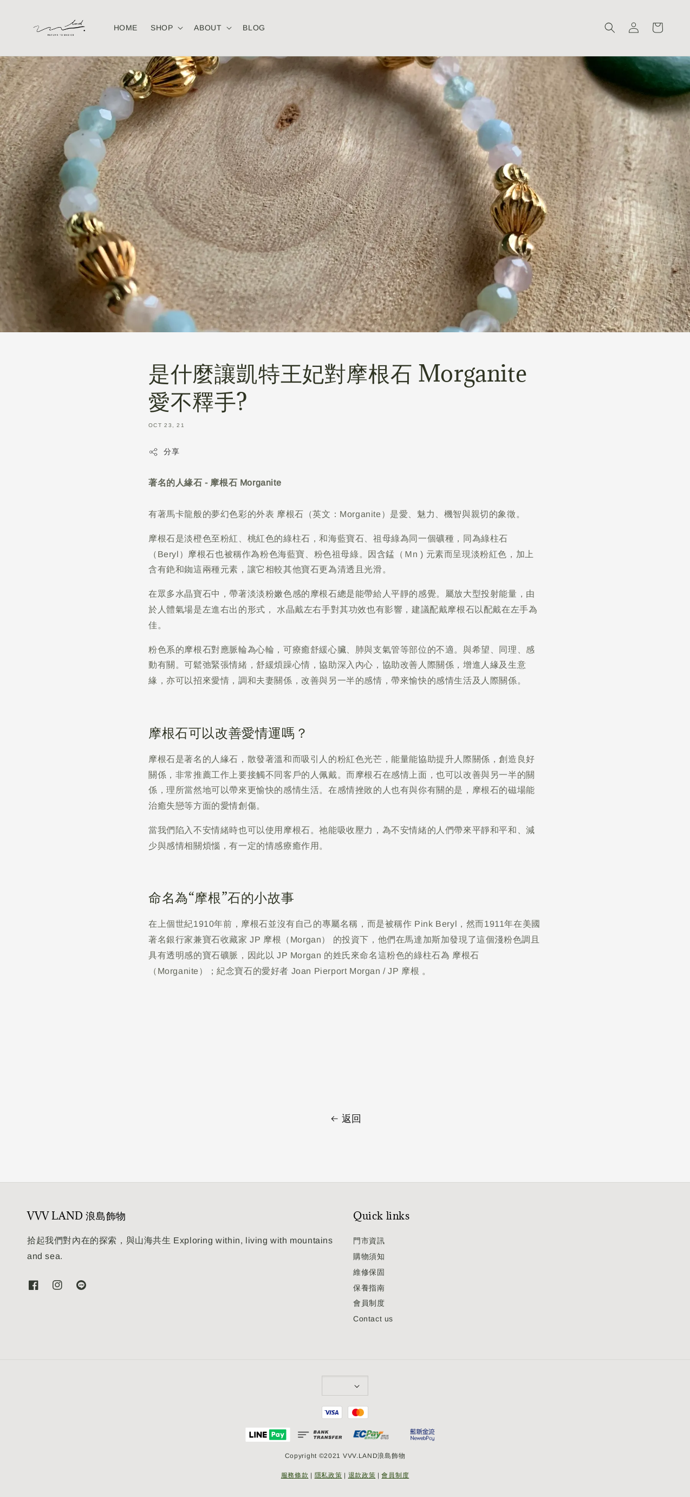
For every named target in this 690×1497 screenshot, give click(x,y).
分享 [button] (163, 452)
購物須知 (369, 1256)
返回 (345, 1118)
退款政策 (362, 1475)
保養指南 (369, 1287)
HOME (126, 27)
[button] (610, 28)
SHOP (162, 27)
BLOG (254, 27)
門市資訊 (369, 1240)
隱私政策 (328, 1475)
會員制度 (369, 1303)
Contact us (373, 1318)
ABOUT (208, 27)
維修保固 (369, 1272)
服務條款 (295, 1475)
